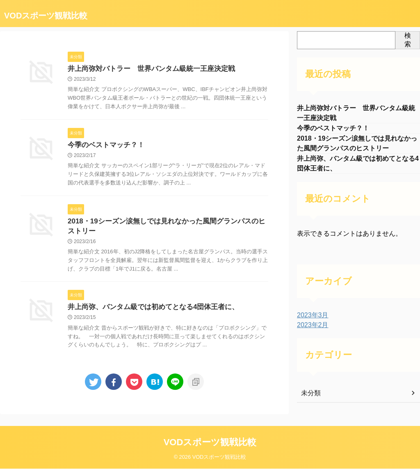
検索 (407, 40)
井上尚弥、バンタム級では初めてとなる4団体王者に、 (148, 310)
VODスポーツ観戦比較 (45, 15)
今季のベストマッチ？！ (104, 146)
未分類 (309, 399)
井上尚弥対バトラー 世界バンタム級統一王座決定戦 (146, 69)
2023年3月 (310, 321)
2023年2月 (310, 331)
